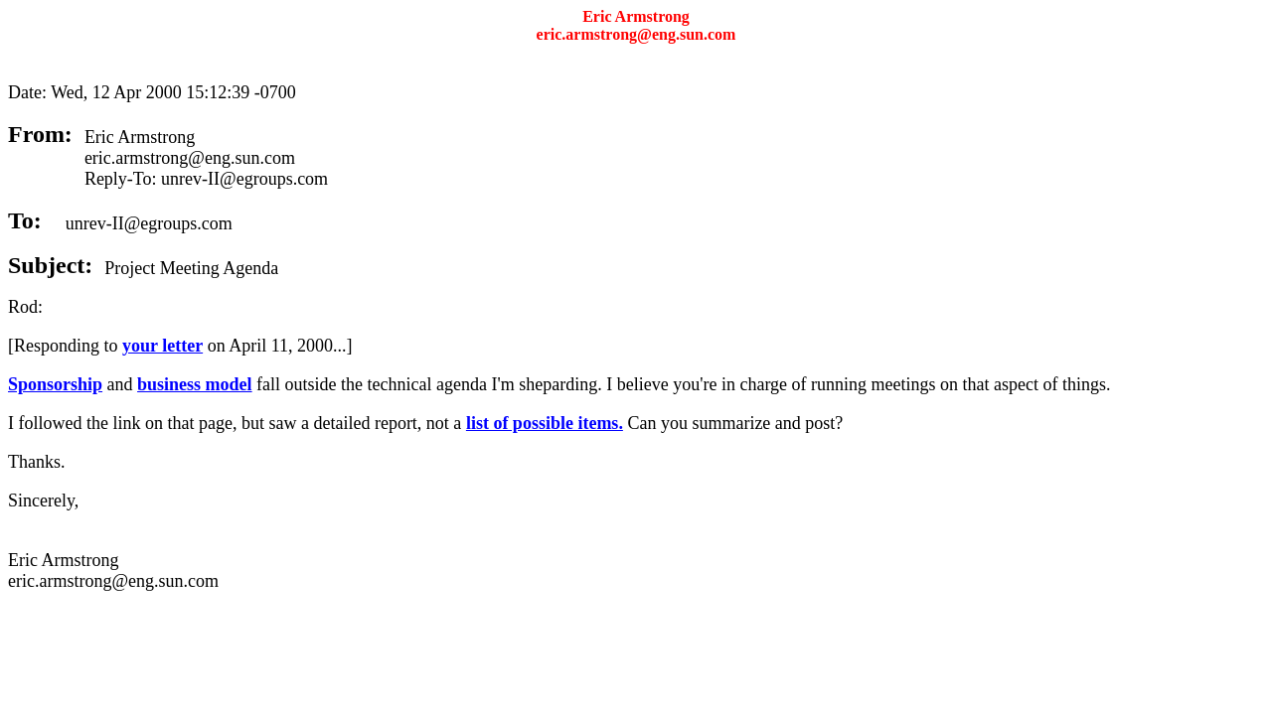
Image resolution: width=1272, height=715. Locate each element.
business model (194, 384)
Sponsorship (55, 384)
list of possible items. (544, 423)
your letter (162, 346)
